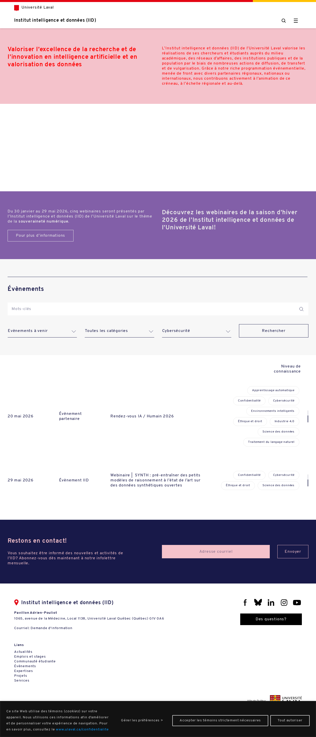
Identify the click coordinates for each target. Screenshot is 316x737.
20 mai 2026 (21, 416)
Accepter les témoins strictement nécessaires (220, 720)
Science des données (278, 431)
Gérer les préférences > (142, 720)
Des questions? (271, 619)
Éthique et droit (250, 421)
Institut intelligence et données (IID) (55, 20)
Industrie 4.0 (285, 421)
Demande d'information (51, 628)
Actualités (23, 652)
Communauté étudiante (35, 661)
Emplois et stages (30, 657)
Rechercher (273, 331)
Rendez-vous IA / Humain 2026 (142, 416)
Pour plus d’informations (40, 236)
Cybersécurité (284, 400)
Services (21, 681)
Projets (20, 676)
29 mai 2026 (21, 480)
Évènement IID (74, 480)
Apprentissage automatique (273, 390)
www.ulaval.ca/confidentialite (82, 729)
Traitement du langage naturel (271, 442)
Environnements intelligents (273, 411)
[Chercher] (284, 21)
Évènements (25, 666)
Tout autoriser (290, 720)
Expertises (23, 671)
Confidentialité (249, 400)
